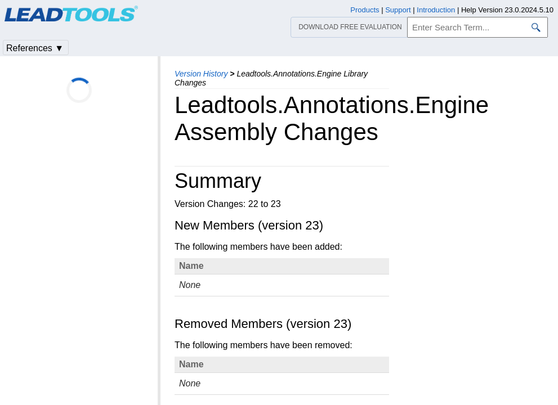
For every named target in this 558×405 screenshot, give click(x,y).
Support (398, 10)
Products (364, 10)
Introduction (436, 10)
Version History (201, 73)
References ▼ (35, 48)
